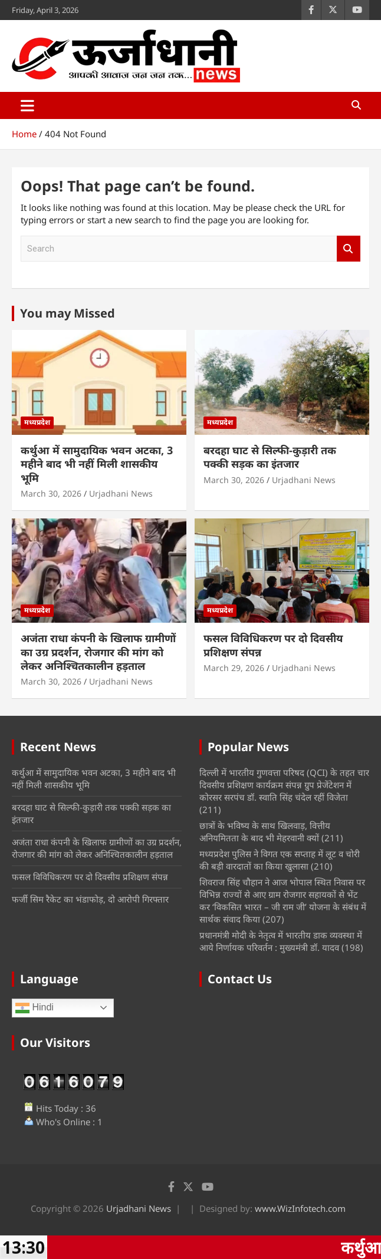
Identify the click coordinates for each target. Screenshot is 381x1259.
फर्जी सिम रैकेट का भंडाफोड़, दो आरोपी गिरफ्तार (90, 899)
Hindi (34, 1008)
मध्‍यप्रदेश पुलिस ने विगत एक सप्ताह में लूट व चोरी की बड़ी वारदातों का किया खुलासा (279, 860)
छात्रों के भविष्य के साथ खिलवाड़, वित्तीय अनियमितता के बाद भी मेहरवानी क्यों (264, 831)
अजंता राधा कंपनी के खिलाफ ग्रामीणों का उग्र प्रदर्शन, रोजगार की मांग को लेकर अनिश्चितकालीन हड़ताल (98, 652)
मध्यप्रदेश (37, 422)
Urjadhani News (121, 493)
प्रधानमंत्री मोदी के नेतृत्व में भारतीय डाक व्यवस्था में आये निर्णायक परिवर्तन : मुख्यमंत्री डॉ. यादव (280, 941)
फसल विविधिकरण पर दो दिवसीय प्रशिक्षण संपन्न (273, 645)
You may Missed (67, 313)
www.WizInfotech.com (300, 1208)
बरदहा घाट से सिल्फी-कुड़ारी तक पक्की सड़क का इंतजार (269, 457)
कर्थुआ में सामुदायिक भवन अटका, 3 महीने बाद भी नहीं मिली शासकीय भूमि (97, 464)
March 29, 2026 (233, 667)
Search (348, 249)
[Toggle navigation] (27, 105)
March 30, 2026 (51, 493)
